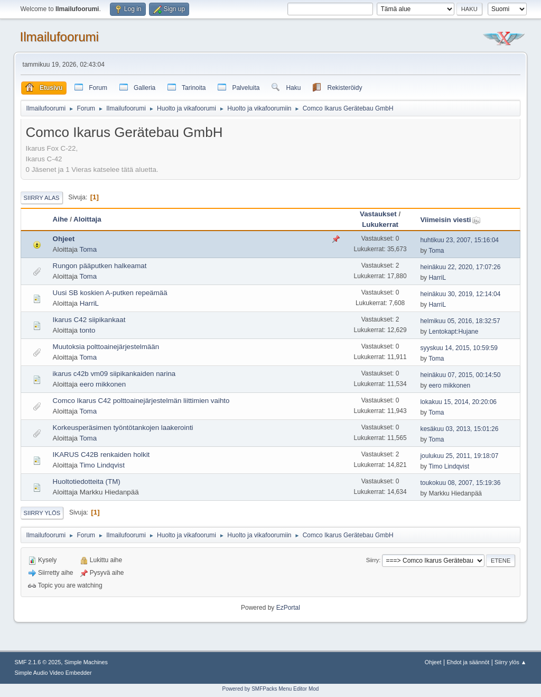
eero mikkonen (103, 384)
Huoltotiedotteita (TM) (86, 481)
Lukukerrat (380, 224)
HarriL (437, 277)
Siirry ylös (42, 513)
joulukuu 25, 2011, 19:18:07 (459, 456)
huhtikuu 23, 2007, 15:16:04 (459, 240)
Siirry (372, 560)
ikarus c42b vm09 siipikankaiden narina (114, 374)
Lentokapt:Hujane (453, 331)
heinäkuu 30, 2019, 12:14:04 (460, 294)
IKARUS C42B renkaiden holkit (101, 454)
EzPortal (288, 607)
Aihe (60, 219)
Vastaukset (378, 214)
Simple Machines (86, 662)
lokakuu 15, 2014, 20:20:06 (458, 402)
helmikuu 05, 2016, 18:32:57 (460, 321)
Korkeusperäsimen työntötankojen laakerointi (123, 428)
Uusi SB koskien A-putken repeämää (110, 293)
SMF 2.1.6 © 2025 (38, 662)
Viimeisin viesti (450, 220)
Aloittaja (87, 219)
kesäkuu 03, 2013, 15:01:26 (459, 429)
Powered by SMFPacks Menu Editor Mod (270, 689)
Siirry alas (42, 198)
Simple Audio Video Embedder (53, 673)
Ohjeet (63, 239)
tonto (88, 330)
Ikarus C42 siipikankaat (89, 320)
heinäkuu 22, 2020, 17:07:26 (460, 267)
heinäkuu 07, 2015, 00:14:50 (460, 375)
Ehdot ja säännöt (467, 662)
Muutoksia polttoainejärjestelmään (106, 347)
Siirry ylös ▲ (510, 662)
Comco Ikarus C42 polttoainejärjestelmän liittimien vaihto (141, 401)
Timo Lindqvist (101, 465)
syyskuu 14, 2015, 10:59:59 (459, 348)
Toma (88, 249)
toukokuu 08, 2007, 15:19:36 (460, 483)
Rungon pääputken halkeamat (100, 266)
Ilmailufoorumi (59, 37)
